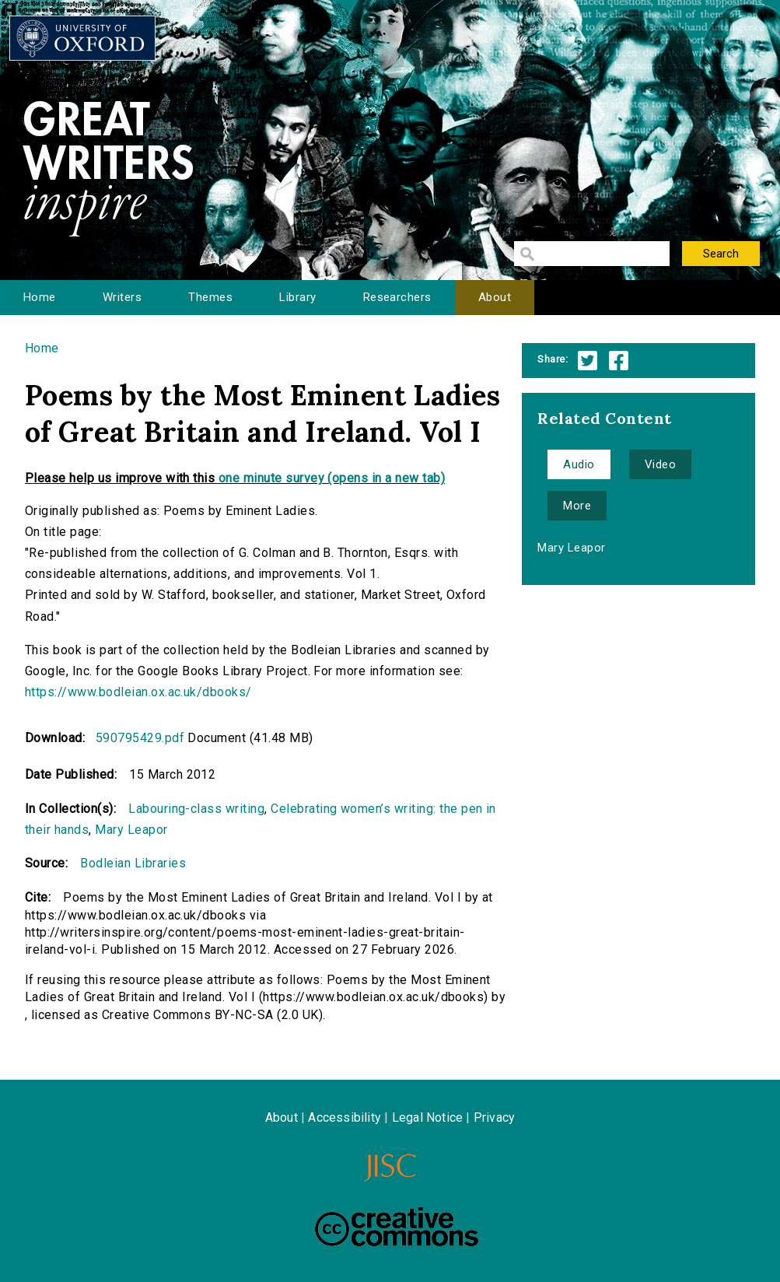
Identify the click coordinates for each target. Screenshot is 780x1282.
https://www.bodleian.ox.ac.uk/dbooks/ (138, 692)
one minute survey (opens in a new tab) (332, 478)
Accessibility (344, 1117)
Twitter (587, 360)
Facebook (618, 360)
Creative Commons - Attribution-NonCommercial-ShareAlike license (396, 1226)
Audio (578, 464)
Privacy (494, 1117)
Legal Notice (427, 1117)
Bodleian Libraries (133, 863)
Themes (210, 297)
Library (297, 297)
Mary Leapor (131, 829)
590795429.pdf (140, 737)
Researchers (397, 297)
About (494, 297)
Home (39, 297)
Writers (122, 297)
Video (660, 464)
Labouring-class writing (196, 808)
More (577, 506)
